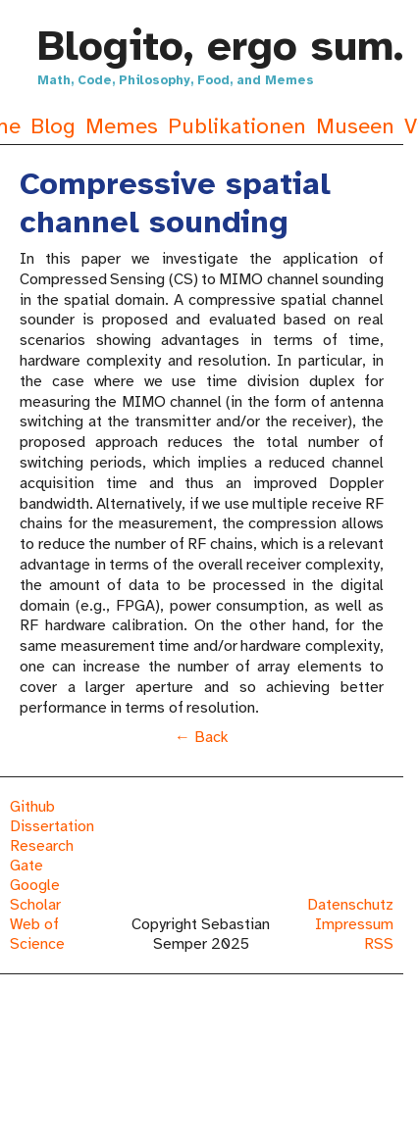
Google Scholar (35, 895)
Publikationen (237, 126)
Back (211, 737)
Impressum (354, 924)
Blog (53, 126)
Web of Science (37, 934)
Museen (355, 126)
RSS (378, 944)
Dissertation (52, 826)
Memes (121, 126)
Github (32, 807)
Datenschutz (350, 905)
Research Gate (42, 855)
